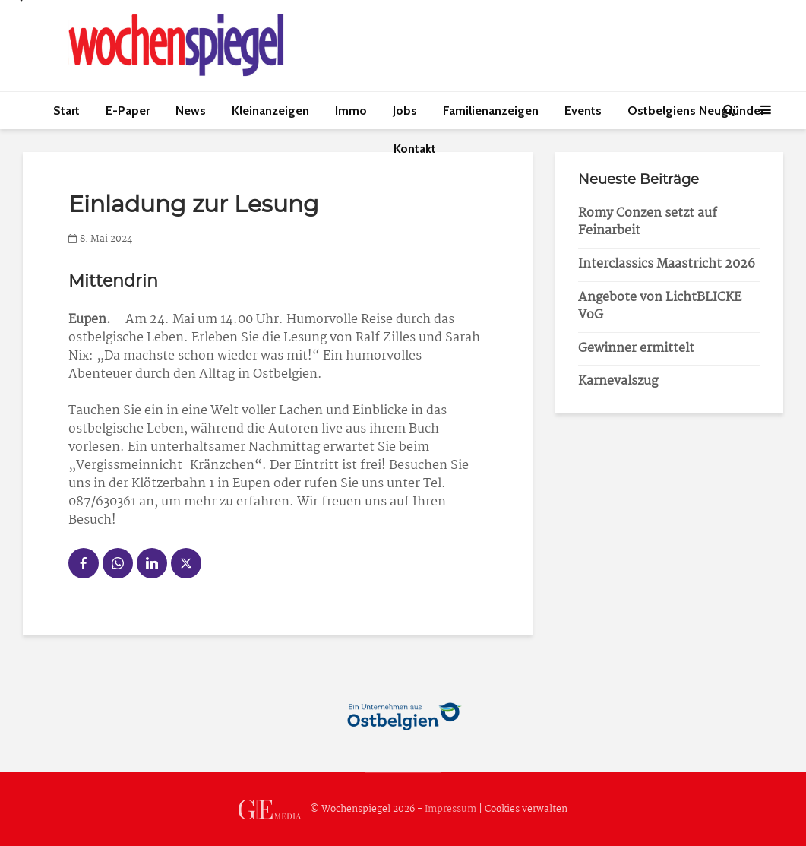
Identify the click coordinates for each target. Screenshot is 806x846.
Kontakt (415, 148)
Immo (351, 110)
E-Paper (128, 110)
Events (583, 110)
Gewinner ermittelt (636, 348)
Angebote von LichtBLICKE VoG (659, 306)
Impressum (450, 809)
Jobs (405, 110)
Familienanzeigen (491, 110)
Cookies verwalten (526, 809)
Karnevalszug (618, 381)
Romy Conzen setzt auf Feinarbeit (647, 222)
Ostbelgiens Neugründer (695, 110)
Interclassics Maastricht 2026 (666, 264)
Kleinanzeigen (270, 110)
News (190, 110)
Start (66, 110)
